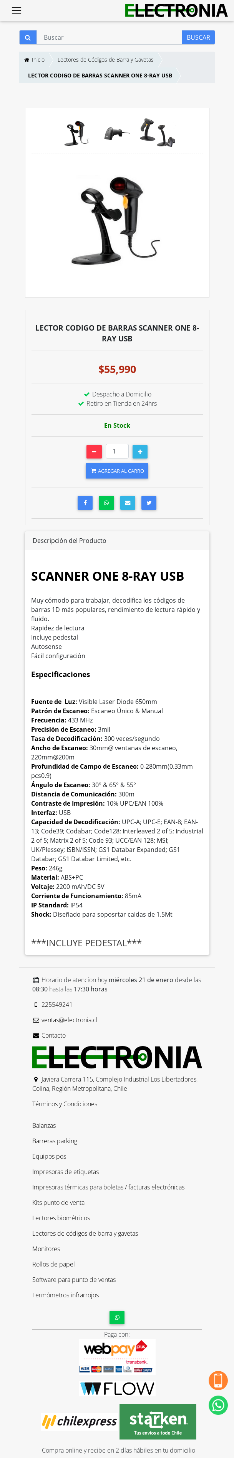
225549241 (52, 1004)
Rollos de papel (53, 1264)
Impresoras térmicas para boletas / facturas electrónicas (108, 1187)
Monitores (46, 1249)
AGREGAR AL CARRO (117, 470)
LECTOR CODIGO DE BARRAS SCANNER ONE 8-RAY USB (100, 75)
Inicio (34, 59)
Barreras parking (54, 1141)
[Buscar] (109, 37)
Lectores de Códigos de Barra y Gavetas (106, 59)
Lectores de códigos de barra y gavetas (85, 1233)
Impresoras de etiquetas (65, 1171)
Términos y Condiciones (64, 1104)
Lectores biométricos (61, 1218)
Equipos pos (49, 1156)
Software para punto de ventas (74, 1279)
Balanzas (44, 1125)
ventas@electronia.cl (65, 1020)
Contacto (49, 1035)
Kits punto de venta (58, 1202)
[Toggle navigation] (16, 10)
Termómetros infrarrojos (65, 1295)
